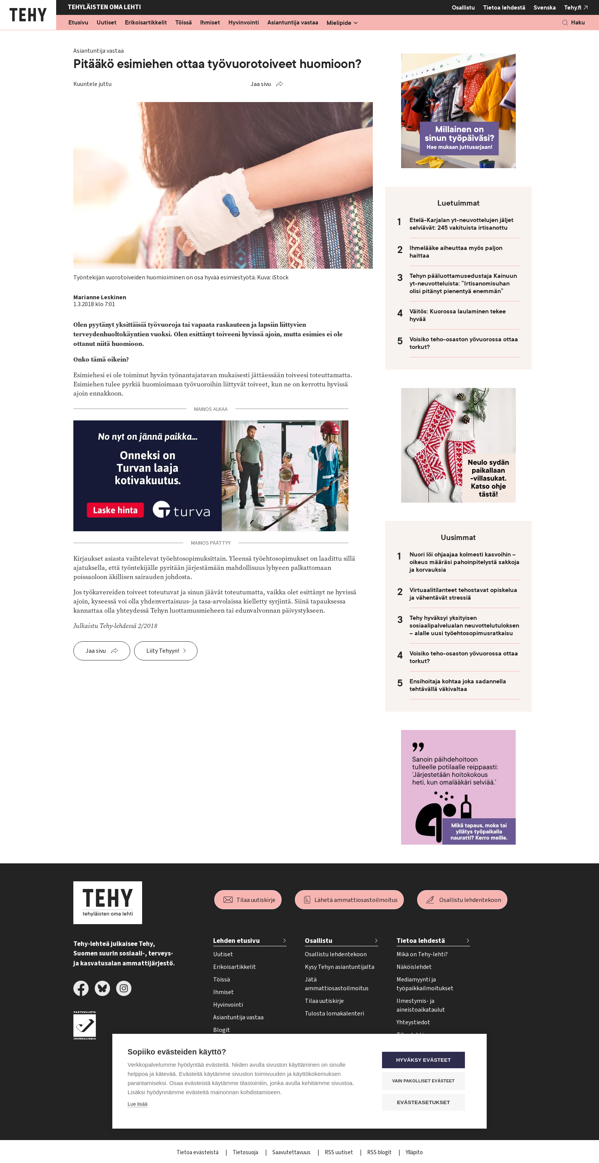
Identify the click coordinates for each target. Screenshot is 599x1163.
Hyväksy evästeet (425, 1060)
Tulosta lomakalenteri (334, 1013)
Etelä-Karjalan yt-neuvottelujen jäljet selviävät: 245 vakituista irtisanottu (461, 224)
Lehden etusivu (236, 941)
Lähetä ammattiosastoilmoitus (356, 900)
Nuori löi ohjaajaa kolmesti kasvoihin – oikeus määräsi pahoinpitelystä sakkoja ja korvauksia (465, 562)
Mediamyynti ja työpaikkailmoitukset (425, 984)
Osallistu (463, 7)
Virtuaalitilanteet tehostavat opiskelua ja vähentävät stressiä (463, 594)
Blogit (221, 1030)
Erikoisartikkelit (146, 23)
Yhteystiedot (413, 1022)
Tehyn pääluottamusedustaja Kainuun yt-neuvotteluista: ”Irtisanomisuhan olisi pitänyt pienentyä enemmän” (463, 283)
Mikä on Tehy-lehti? (422, 954)
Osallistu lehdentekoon (470, 900)
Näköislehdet (414, 967)
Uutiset (107, 23)
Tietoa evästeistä (198, 1152)
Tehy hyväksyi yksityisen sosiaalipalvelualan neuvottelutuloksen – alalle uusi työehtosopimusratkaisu (464, 625)
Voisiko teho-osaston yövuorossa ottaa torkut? (464, 343)
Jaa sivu (261, 84)
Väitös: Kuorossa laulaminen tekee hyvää (458, 315)
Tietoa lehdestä (504, 7)
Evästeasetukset (425, 1102)
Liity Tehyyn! (162, 651)
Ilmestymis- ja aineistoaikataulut (421, 1005)
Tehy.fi (572, 7)
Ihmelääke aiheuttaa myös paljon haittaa (456, 252)
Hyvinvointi (243, 23)
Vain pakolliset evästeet (425, 1081)
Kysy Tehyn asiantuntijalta (339, 967)
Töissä (183, 23)
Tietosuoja (246, 1152)
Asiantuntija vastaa (292, 23)
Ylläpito (414, 1152)
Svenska (545, 7)
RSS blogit (380, 1152)
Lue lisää (137, 1104)
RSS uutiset (339, 1152)
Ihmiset (210, 23)
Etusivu (78, 23)
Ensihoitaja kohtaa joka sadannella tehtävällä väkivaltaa (458, 685)
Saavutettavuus (292, 1152)
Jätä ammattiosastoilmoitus (337, 984)
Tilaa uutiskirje (255, 900)
